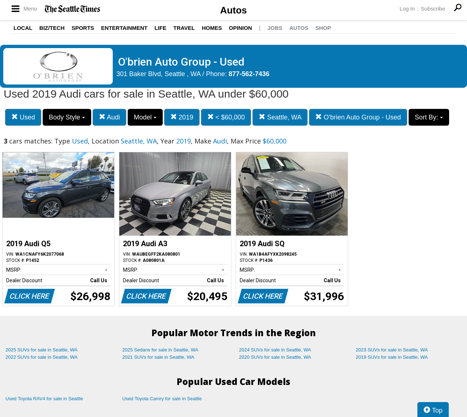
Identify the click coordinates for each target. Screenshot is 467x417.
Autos (233, 10)
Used (23, 117)
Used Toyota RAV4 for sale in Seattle (44, 398)
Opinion (240, 28)
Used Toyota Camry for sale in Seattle (162, 398)
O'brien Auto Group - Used (358, 117)
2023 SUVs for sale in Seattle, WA (392, 350)
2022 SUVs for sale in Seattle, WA (41, 357)
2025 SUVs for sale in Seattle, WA (41, 350)
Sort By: (429, 117)
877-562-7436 (249, 74)
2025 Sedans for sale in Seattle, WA (160, 350)
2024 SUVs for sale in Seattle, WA (275, 350)
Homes (212, 28)
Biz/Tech (52, 28)
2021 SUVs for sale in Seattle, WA (158, 357)
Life (160, 28)
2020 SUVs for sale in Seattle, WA (275, 357)
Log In (407, 8)
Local (22, 28)
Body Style (67, 117)
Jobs (274, 28)
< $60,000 (226, 117)
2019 (181, 117)
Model (145, 117)
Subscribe (433, 8)
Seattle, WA (280, 117)
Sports (83, 28)
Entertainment (124, 28)
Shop (323, 28)
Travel (184, 28)
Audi (109, 117)
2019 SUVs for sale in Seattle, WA (392, 357)
